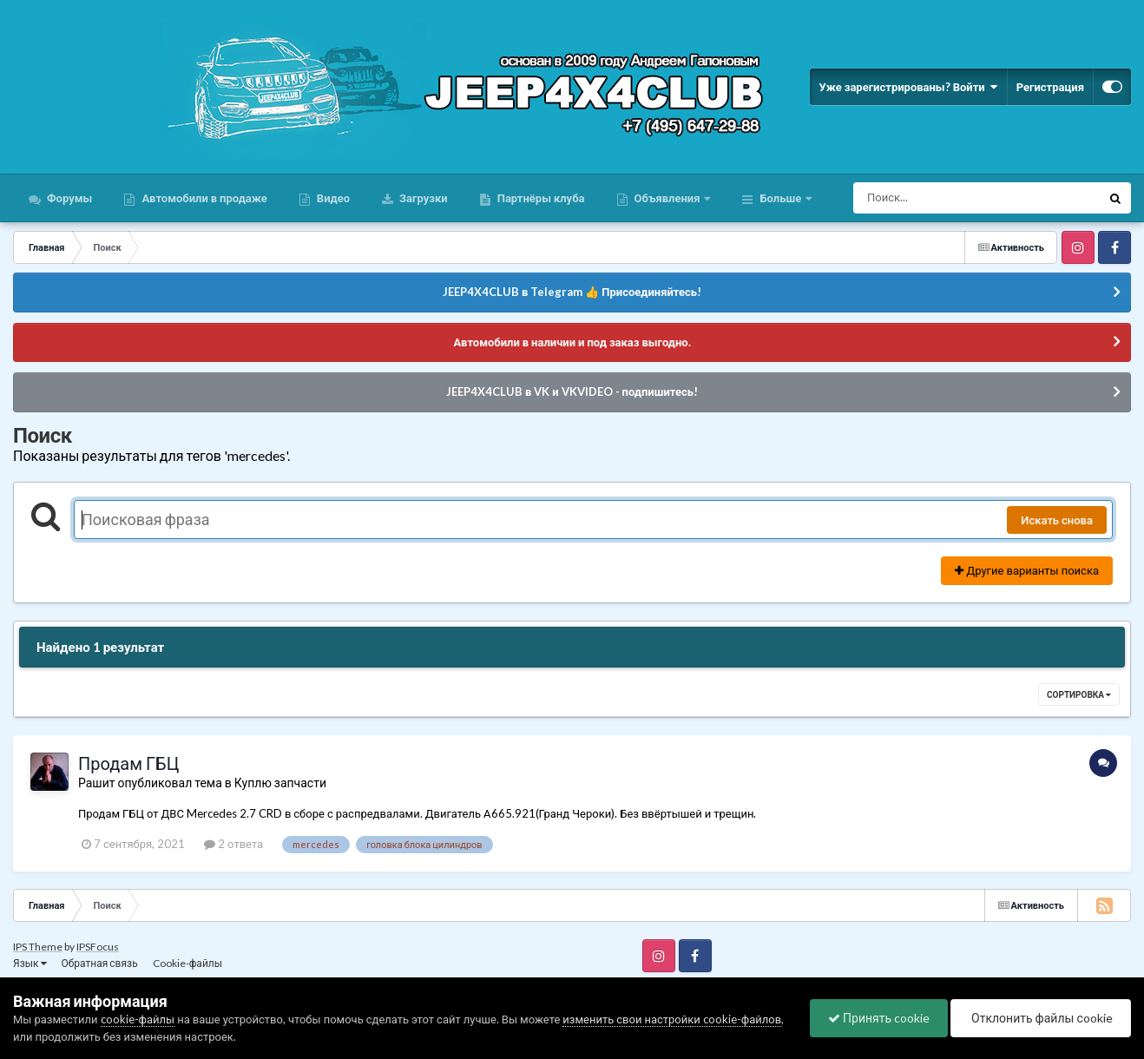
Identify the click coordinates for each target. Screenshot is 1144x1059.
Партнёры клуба (540, 198)
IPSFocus (97, 946)
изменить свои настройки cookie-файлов (671, 1019)
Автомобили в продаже (202, 198)
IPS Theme (37, 946)
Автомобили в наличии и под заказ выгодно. (571, 342)
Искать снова (1057, 520)
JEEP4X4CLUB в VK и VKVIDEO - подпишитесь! (572, 391)
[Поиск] (944, 198)
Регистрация (1050, 87)
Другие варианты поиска (1027, 570)
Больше (780, 198)
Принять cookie (879, 1017)
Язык (30, 963)
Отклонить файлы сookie (1041, 1017)
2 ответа (233, 844)
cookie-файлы (138, 1019)
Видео (332, 198)
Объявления (667, 198)
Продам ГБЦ (128, 763)
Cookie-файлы (187, 963)
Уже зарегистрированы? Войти (908, 87)
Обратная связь (100, 963)
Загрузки (422, 198)
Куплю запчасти (280, 782)
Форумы (68, 198)
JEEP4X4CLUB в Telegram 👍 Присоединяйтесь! (572, 292)
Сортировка (1079, 694)
